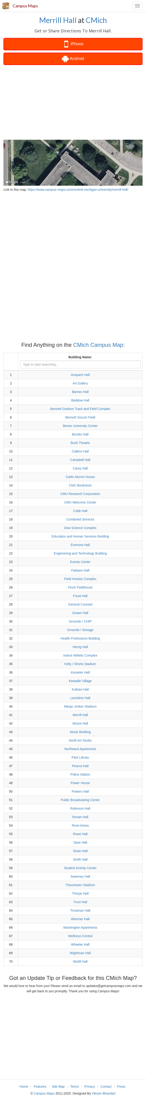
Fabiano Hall (80, 570)
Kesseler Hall (80, 672)
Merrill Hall (58, 20)
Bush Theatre (80, 443)
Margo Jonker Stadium (80, 706)
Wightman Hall (80, 953)
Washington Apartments (80, 927)
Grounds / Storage (80, 630)
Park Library (80, 757)
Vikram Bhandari (103, 1093)
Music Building (80, 732)
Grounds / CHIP (80, 621)
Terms (74, 1086)
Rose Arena (80, 825)
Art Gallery (80, 383)
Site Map (58, 1086)
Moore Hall (80, 723)
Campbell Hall (80, 460)
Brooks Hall (80, 434)
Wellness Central (80, 936)
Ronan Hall (80, 817)
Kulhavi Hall (80, 689)
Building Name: (80, 357)
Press (121, 1086)
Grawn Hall (80, 613)
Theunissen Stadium (80, 885)
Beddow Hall (80, 400)
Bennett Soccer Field (80, 417)
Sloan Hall (80, 851)
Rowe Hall (80, 834)
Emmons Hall (80, 545)
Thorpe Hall (80, 893)
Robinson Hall (80, 808)
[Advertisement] (73, 102)
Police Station (80, 774)
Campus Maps (25, 5)
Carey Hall (80, 468)
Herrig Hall (80, 647)
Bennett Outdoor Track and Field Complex (80, 409)
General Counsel (80, 604)
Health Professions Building (80, 638)
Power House (80, 783)
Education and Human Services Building (80, 536)
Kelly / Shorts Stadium (80, 664)
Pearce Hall (80, 766)
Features (40, 1086)
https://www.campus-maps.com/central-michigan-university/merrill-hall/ (78, 189)
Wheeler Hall (80, 944)
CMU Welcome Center (80, 502)
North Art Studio (80, 740)
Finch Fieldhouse (80, 587)
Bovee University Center (80, 426)
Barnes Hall (80, 392)
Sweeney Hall (80, 876)
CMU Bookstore (80, 485)
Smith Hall (80, 859)
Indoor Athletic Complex (80, 655)
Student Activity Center (80, 868)
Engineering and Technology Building (80, 553)
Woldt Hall (80, 961)
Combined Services (80, 519)
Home (24, 1086)
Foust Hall (80, 596)
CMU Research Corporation (80, 494)
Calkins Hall (80, 451)
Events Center (80, 562)
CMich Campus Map (98, 345)
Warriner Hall (80, 919)
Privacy (89, 1086)
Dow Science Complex (80, 528)
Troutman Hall (80, 910)
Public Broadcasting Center (80, 800)
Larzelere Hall (80, 698)
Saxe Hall (80, 842)
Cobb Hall (80, 511)
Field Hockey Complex (80, 579)
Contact (106, 1086)
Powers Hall (80, 791)
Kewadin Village (80, 681)
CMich (96, 20)
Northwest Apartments (80, 749)
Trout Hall (80, 902)
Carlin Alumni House (80, 477)
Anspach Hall (80, 375)
